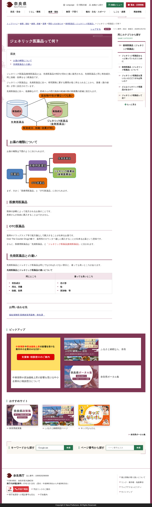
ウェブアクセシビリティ (131, 487)
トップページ (12, 24)
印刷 (108, 29)
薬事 (44, 24)
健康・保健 (35, 24)
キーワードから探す (23, 447)
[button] (68, 5)
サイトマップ (126, 492)
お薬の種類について (22, 60)
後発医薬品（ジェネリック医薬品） (80, 24)
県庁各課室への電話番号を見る (22, 495)
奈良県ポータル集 (138, 435)
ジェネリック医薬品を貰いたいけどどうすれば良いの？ (132, 78)
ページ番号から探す (92, 447)
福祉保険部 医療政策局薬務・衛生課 (27, 315)
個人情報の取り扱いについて (133, 477)
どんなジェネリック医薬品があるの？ (132, 88)
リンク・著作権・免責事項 (132, 482)
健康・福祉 (24, 24)
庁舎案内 (44, 495)
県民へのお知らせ (55, 24)
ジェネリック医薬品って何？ (132, 96)
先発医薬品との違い (22, 64)
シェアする (95, 29)
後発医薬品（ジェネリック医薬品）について (132, 68)
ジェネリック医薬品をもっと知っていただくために (132, 58)
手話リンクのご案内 (41, 489)
